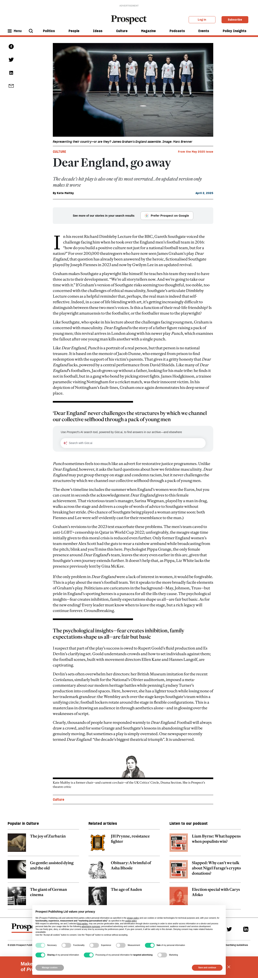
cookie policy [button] (131, 921)
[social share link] (11, 85)
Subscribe (235, 19)
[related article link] (43, 844)
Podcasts (177, 31)
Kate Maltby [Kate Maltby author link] (65, 193)
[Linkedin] (245, 929)
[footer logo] (26, 930)
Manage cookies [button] (49, 967)
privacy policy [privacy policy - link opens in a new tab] (133, 918)
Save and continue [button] (207, 967)
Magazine (148, 31)
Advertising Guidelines (236, 945)
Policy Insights (234, 31)
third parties (82, 923)
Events (203, 31)
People (74, 31)
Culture (122, 31)
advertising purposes (90, 926)
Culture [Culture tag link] (59, 152)
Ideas (97, 31)
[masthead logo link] (129, 19)
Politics (49, 31)
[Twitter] (229, 929)
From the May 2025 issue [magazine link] (195, 151)
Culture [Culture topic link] (58, 800)
